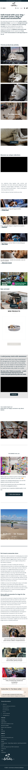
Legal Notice (3, 721)
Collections (3, 752)
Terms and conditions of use (7, 723)
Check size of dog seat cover (7, 737)
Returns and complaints (6, 727)
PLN (18, 8)
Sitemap (3, 731)
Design (2, 741)
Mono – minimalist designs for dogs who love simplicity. (12, 226)
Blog (2, 750)
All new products (14, 344)
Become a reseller (5, 725)
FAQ (2, 729)
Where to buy (4, 739)
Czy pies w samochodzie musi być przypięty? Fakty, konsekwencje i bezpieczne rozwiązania (14, 680)
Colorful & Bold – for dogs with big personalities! (11, 209)
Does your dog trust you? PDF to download (10, 746)
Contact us (3, 748)
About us (3, 735)
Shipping (3, 720)
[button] (14, 394)
